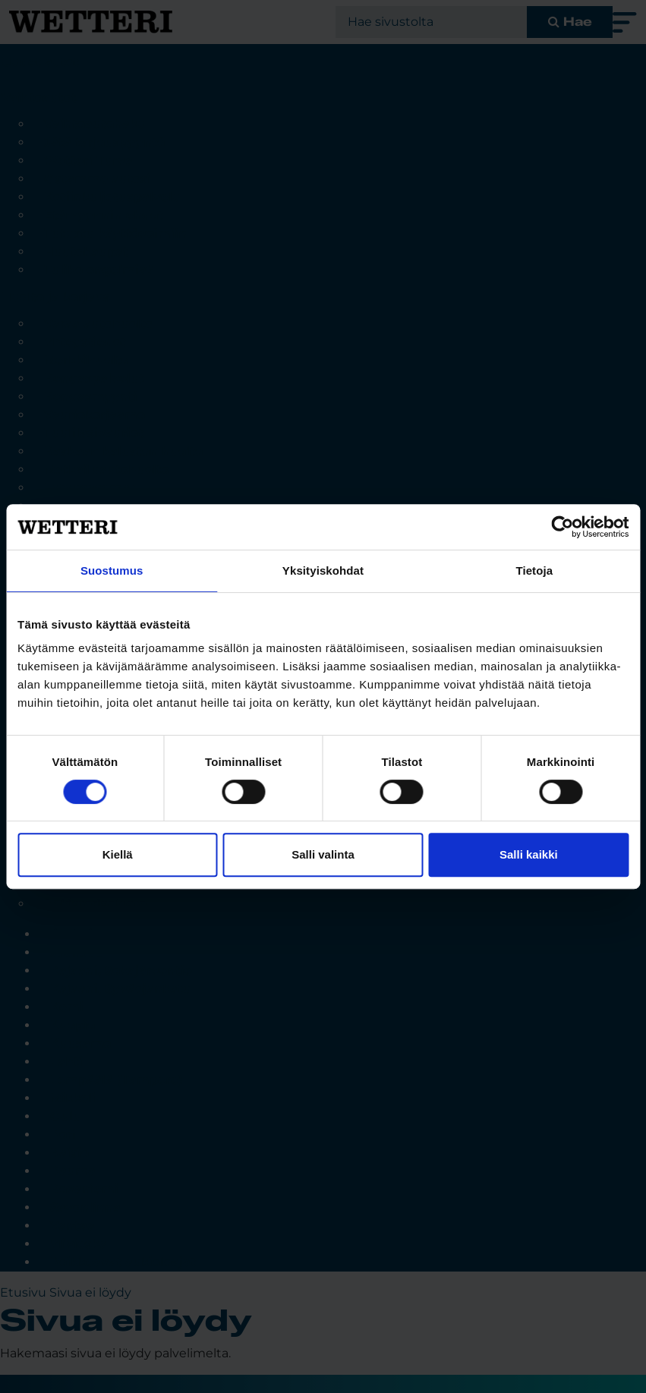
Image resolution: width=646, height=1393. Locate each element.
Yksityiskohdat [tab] (323, 570)
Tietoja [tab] (534, 570)
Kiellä (117, 854)
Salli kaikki (528, 854)
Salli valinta (323, 854)
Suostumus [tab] (111, 570)
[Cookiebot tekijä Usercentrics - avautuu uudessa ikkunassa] (562, 526)
